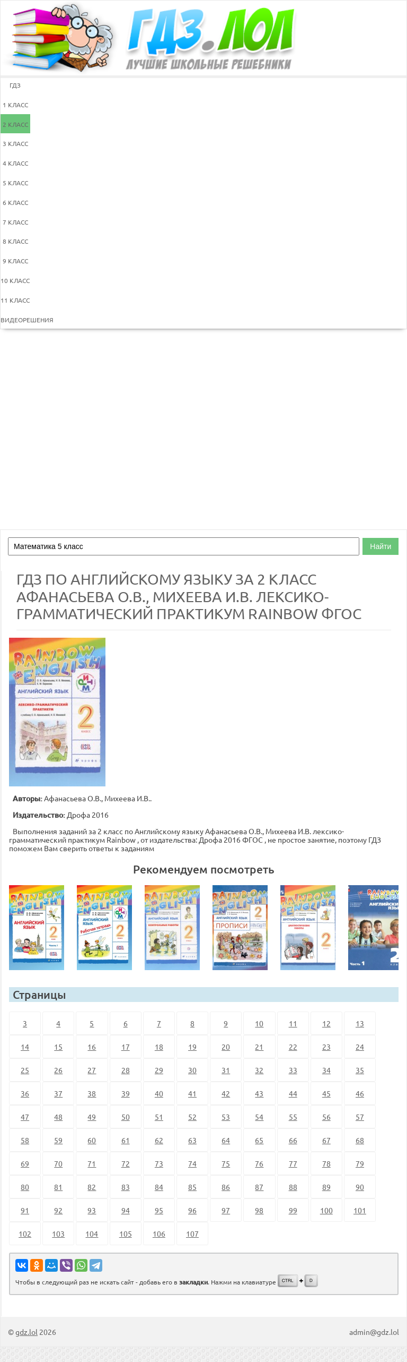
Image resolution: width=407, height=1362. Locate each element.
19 (192, 1046)
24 (360, 1046)
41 (192, 1093)
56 (326, 1116)
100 (326, 1210)
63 (192, 1140)
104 (91, 1233)
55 (293, 1116)
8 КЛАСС (15, 241)
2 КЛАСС (15, 124)
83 (125, 1187)
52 (192, 1116)
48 (58, 1116)
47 (25, 1116)
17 (125, 1046)
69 (25, 1163)
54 (259, 1116)
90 (360, 1187)
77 (293, 1163)
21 (259, 1046)
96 (192, 1210)
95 (159, 1210)
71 (91, 1163)
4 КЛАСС (15, 163)
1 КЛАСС (15, 104)
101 (359, 1210)
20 (226, 1046)
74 (192, 1163)
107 (192, 1233)
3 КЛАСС (15, 143)
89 (326, 1187)
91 (25, 1210)
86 (226, 1187)
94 (125, 1210)
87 (259, 1187)
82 (91, 1187)
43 (259, 1093)
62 (159, 1140)
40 (159, 1093)
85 (192, 1187)
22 (293, 1046)
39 (125, 1093)
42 (226, 1093)
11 (293, 1023)
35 (360, 1070)
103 (58, 1233)
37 (58, 1093)
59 (58, 1140)
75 (226, 1163)
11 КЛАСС (15, 300)
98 (259, 1210)
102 (25, 1233)
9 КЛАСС (15, 260)
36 (25, 1093)
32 (259, 1070)
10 (259, 1023)
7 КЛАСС (15, 222)
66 (293, 1140)
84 (159, 1187)
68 (360, 1140)
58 (25, 1140)
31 (226, 1070)
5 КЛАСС (15, 182)
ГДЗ (15, 85)
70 (58, 1163)
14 (25, 1046)
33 (293, 1070)
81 (58, 1187)
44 (293, 1093)
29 (159, 1070)
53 (226, 1116)
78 (326, 1163)
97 (226, 1210)
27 (91, 1070)
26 (58, 1070)
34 (326, 1070)
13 (360, 1023)
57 (360, 1116)
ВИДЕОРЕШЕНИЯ (15, 319)
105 (125, 1233)
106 (159, 1233)
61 (125, 1140)
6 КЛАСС (15, 202)
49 (91, 1116)
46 (360, 1093)
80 (25, 1187)
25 (25, 1070)
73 (159, 1163)
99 (293, 1210)
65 (259, 1140)
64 (226, 1140)
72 (125, 1163)
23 (326, 1046)
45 (326, 1093)
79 (360, 1163)
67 (326, 1140)
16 (91, 1046)
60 (91, 1140)
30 (192, 1070)
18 (159, 1046)
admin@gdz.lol (374, 1332)
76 (259, 1163)
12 (326, 1023)
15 (58, 1046)
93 (91, 1210)
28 (125, 1070)
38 (91, 1093)
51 (159, 1116)
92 (58, 1210)
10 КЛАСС (15, 280)
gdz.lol (26, 1332)
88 (293, 1187)
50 (125, 1116)
